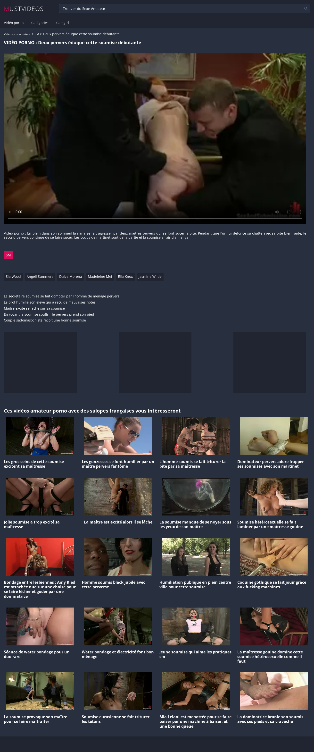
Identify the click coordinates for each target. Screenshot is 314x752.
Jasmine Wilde (150, 276)
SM (37, 34)
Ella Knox (125, 276)
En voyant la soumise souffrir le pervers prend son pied (49, 315)
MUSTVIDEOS (24, 9)
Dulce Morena (70, 276)
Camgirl (62, 23)
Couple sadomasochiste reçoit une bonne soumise (45, 320)
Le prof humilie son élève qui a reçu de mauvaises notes (50, 302)
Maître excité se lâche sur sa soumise (34, 308)
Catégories (40, 23)
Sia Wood (13, 276)
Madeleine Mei (100, 276)
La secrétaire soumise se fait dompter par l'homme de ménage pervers (61, 296)
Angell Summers (40, 276)
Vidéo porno (14, 23)
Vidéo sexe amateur (17, 34)
